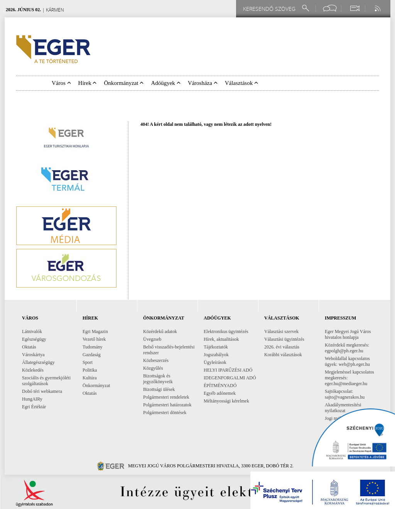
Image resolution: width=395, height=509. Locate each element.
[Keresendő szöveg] (270, 8)
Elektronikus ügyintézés (226, 331)
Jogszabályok (216, 354)
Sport (88, 362)
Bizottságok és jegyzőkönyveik (158, 378)
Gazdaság (92, 354)
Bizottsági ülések (159, 389)
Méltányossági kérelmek (226, 401)
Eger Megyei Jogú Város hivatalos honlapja (348, 334)
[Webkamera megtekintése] (354, 8)
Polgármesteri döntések (164, 412)
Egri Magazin (95, 331)
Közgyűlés (153, 368)
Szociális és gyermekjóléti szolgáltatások (46, 380)
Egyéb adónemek (220, 393)
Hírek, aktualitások (221, 339)
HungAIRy (32, 399)
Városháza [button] (203, 83)
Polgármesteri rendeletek (166, 397)
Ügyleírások (215, 362)
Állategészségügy (38, 362)
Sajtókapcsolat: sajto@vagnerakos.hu (345, 394)
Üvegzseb (152, 339)
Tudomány (93, 347)
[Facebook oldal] (330, 8)
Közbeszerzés (156, 360)
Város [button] (61, 83)
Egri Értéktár (34, 406)
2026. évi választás (281, 347)
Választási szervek (281, 331)
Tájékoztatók (216, 347)
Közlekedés (33, 370)
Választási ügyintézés (284, 339)
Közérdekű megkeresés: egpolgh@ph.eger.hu (347, 347)
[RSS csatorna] (378, 8)
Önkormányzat (96, 385)
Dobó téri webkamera (42, 391)
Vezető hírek (94, 339)
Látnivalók (32, 331)
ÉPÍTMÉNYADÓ (220, 385)
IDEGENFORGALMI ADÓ (230, 377)
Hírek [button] (87, 83)
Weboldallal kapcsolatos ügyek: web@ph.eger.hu (347, 361)
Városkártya (33, 354)
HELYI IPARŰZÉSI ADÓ (228, 370)
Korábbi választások (283, 354)
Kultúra (90, 377)
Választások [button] (241, 83)
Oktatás (29, 347)
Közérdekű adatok (160, 331)
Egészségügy (34, 339)
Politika (90, 370)
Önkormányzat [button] (123, 83)
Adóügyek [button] (165, 83)
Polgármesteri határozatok (167, 405)
